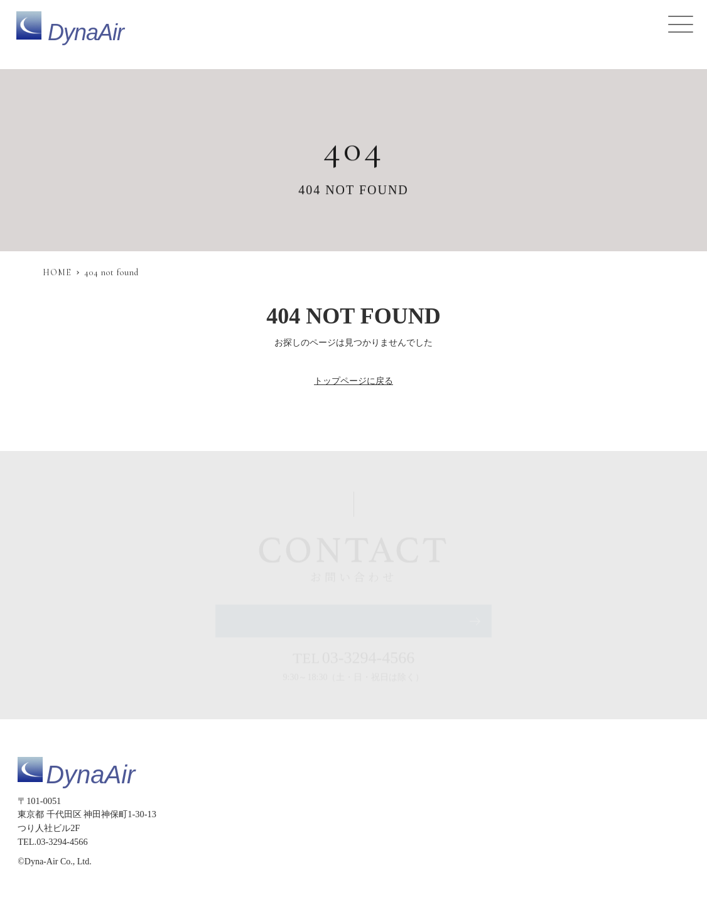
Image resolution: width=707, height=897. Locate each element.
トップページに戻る (353, 381)
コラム (546, 813)
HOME (57, 272)
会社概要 (638, 813)
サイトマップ (283, 839)
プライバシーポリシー (365, 839)
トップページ (283, 813)
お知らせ (501, 813)
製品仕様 (340, 813)
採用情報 (590, 813)
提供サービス (396, 813)
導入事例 (453, 813)
